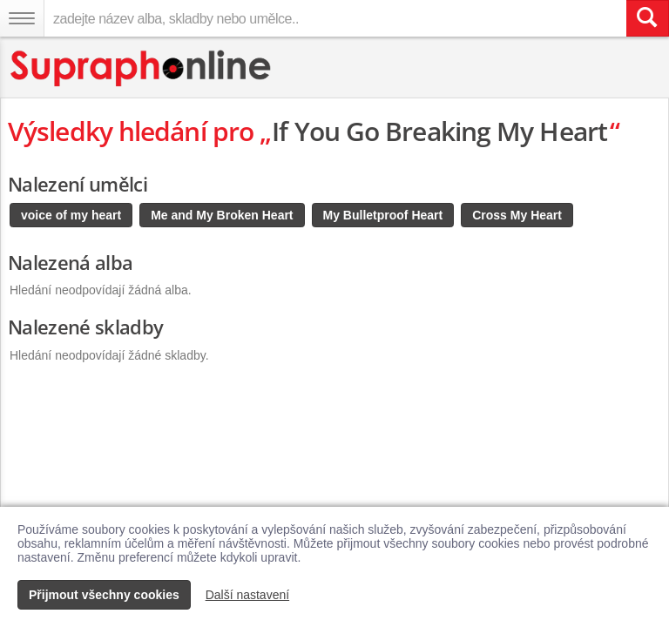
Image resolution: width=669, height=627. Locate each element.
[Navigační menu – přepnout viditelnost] (22, 18)
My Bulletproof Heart (383, 215)
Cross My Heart (517, 215)
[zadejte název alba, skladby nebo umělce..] (335, 18)
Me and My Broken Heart (222, 215)
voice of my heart (71, 215)
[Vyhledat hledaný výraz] (647, 18)
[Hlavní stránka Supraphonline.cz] (141, 68)
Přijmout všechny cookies (104, 595)
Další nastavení (248, 595)
